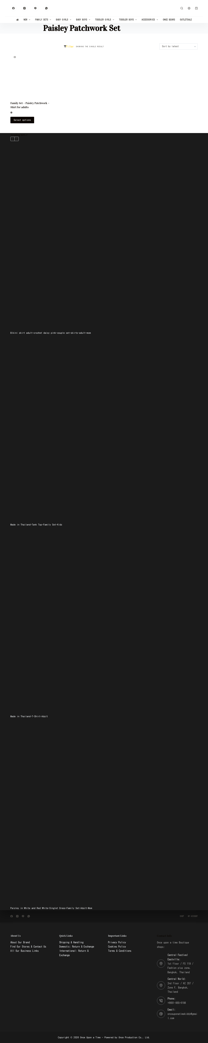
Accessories (150, 20)
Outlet (186, 19)
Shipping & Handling (71, 942)
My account (193, 916)
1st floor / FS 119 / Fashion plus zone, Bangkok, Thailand (180, 968)
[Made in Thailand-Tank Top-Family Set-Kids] (104, 428)
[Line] (35, 8)
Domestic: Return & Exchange (76, 946)
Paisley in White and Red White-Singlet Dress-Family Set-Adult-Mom (51, 908)
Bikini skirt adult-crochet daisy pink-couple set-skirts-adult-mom (50, 333)
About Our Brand (20, 942)
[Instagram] (24, 8)
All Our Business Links (24, 950)
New (28, 20)
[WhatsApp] (46, 8)
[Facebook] (13, 8)
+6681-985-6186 (177, 1003)
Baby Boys (83, 20)
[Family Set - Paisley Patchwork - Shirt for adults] (32, 75)
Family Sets (43, 20)
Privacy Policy (117, 942)
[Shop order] (178, 46)
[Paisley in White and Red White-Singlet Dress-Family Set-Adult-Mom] (104, 812)
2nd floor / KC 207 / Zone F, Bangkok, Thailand (181, 987)
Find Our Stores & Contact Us (28, 946)
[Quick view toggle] (14, 57)
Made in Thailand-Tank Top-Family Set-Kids (36, 524)
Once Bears (169, 20)
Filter (69, 46)
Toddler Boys (128, 20)
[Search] (182, 8)
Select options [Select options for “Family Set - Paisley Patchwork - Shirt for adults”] (22, 120)
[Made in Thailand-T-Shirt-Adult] (104, 620)
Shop (182, 916)
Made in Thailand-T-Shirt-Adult (29, 716)
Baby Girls (64, 20)
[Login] (189, 8)
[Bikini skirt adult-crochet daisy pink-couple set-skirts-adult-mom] (104, 237)
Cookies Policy (117, 946)
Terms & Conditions (119, 950)
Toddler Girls (105, 20)
